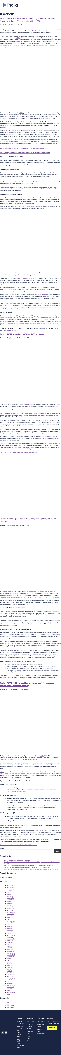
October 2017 (10, 987)
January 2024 (10, 908)
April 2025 (9, 894)
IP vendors (30, 1024)
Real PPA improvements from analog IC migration (17, 860)
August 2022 (10, 923)
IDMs (28, 1034)
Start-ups (30, 1041)
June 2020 (9, 962)
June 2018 (9, 981)
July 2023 (9, 919)
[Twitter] (6, 1032)
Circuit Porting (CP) (19, 759)
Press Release (10, 1007)
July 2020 (9, 960)
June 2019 (9, 969)
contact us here (11, 330)
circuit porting (53, 39)
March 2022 (10, 930)
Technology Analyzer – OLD (20, 1028)
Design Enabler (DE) (32, 759)
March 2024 (10, 905)
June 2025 (9, 892)
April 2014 (9, 994)
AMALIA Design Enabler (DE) (40, 294)
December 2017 (11, 985)
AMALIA (59, 29)
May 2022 (9, 926)
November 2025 (11, 887)
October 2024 (10, 899)
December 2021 (11, 935)
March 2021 (10, 949)
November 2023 (11, 912)
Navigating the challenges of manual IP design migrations (25, 152)
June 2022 (9, 924)
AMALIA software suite (44, 436)
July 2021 (9, 942)
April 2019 (9, 971)
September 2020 (11, 958)
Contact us (40, 1034)
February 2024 (10, 907)
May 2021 (9, 946)
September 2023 (11, 915)
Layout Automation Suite (20, 1045)
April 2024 (9, 903)
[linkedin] (2, 1032)
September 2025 (11, 889)
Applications (30, 1021)
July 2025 (9, 891)
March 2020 (10, 965)
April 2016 (9, 988)
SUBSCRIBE (52, 1028)
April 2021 (9, 948)
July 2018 (9, 980)
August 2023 (10, 917)
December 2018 (11, 976)
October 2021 (10, 937)
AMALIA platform (25, 206)
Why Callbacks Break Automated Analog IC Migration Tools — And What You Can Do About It (28, 867)
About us (40, 1021)
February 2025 (10, 898)
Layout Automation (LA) (15, 303)
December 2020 (11, 953)
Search (2, 848)
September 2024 (11, 901)
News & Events (10, 1005)
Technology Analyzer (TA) (28, 278)
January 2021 (10, 951)
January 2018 (10, 983)
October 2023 (10, 914)
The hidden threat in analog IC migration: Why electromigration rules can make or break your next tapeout (31, 869)
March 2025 (10, 896)
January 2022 (10, 933)
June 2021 (9, 944)
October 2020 (10, 956)
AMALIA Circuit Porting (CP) (12, 287)
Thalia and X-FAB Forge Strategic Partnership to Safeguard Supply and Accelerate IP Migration (28, 865)
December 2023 (11, 910)
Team (39, 1027)
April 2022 (9, 928)
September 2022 (11, 921)
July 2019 (9, 967)
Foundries (30, 1031)
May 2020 (9, 964)
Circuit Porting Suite (19, 1034)
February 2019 (10, 972)
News (8, 1004)
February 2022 (10, 932)
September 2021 (11, 939)
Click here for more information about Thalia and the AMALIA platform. (18, 452)
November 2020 (11, 955)
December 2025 (11, 885)
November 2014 (11, 992)
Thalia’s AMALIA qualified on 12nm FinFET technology (23, 334)
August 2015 (10, 990)
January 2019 (10, 974)
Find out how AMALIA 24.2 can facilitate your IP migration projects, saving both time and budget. (25, 148)
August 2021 (10, 940)
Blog (8, 1002)
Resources (40, 1024)
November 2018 (11, 978)
